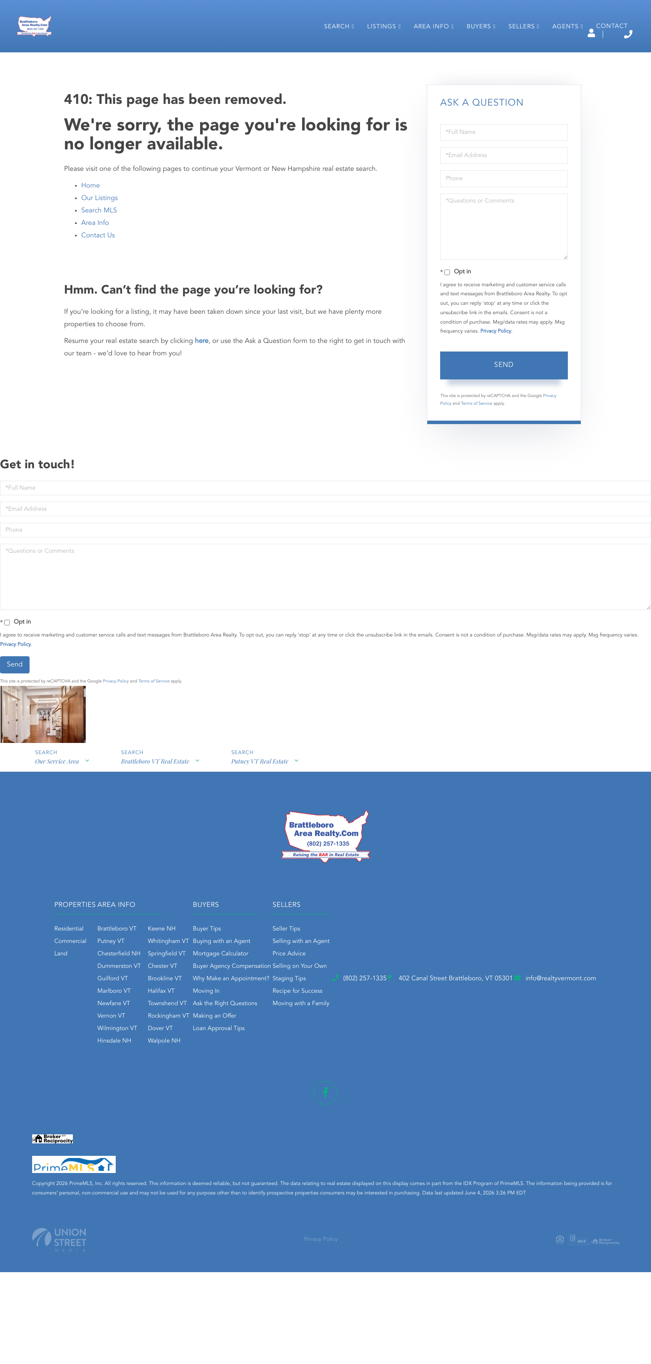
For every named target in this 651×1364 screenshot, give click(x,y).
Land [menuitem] (119, 1025)
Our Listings (99, 268)
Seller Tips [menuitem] (456, 1000)
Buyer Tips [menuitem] (340, 1000)
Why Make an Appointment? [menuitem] (364, 1050)
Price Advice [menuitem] (458, 1025)
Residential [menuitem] (127, 1000)
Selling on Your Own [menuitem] (469, 1038)
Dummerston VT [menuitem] (215, 1038)
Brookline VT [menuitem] (260, 1050)
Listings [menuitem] (373, 59)
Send (504, 435)
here (202, 411)
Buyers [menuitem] (470, 59)
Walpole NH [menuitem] (259, 1112)
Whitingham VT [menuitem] (264, 1013)
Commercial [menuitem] (129, 1013)
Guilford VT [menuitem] (208, 1050)
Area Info (95, 293)
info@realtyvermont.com (470, 1147)
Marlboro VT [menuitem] (210, 1063)
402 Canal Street (307, 1147)
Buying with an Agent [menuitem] (354, 1013)
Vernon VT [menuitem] (207, 1088)
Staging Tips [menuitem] (459, 1050)
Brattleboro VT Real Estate (157, 838)
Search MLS (99, 280)
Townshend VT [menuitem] (262, 1075)
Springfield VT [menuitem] (262, 1025)
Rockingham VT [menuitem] (264, 1088)
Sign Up (544, 35)
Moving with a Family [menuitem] (470, 1075)
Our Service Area (56, 838)
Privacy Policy (495, 401)
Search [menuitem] (328, 59)
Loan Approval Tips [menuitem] (352, 1100)
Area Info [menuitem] (423, 59)
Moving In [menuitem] (339, 1063)
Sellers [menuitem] (513, 59)
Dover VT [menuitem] (255, 1100)
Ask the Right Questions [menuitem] (358, 1075)
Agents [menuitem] (557, 59)
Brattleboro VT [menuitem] (212, 1000)
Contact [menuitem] (603, 59)
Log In (506, 35)
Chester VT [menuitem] (258, 1038)
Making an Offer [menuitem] (347, 1088)
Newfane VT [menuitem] (209, 1075)
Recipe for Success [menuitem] (467, 1063)
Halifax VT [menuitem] (256, 1063)
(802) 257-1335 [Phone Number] (594, 34)
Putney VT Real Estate (263, 838)
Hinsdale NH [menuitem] (210, 1112)
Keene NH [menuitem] (257, 1000)
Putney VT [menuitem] (206, 1013)
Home (90, 255)
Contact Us (98, 305)
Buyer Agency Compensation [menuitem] (365, 1038)
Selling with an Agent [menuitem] (470, 1013)
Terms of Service (476, 474)
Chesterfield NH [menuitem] (215, 1025)
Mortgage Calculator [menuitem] (353, 1025)
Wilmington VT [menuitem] (213, 1100)
